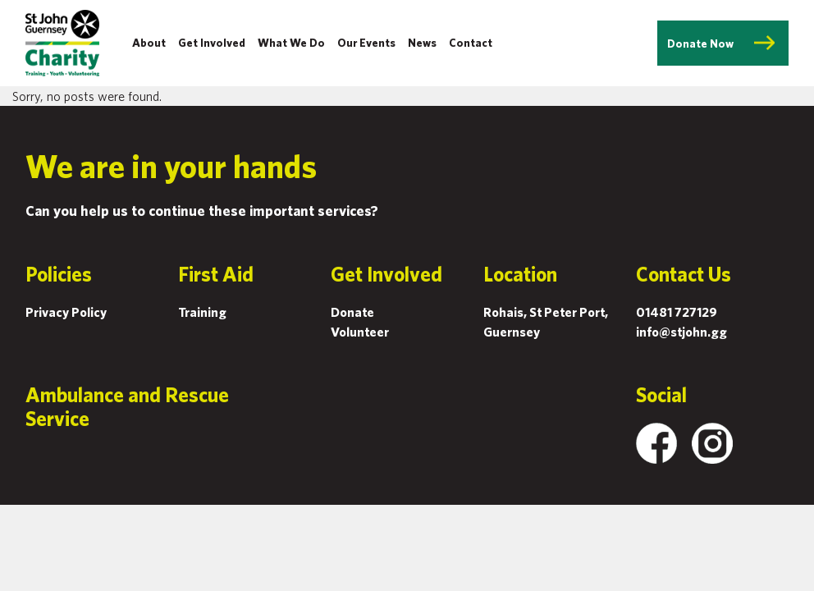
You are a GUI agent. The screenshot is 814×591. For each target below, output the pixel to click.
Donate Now (700, 43)
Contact (470, 42)
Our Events (366, 42)
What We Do (291, 42)
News (422, 42)
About (149, 42)
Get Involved (211, 42)
